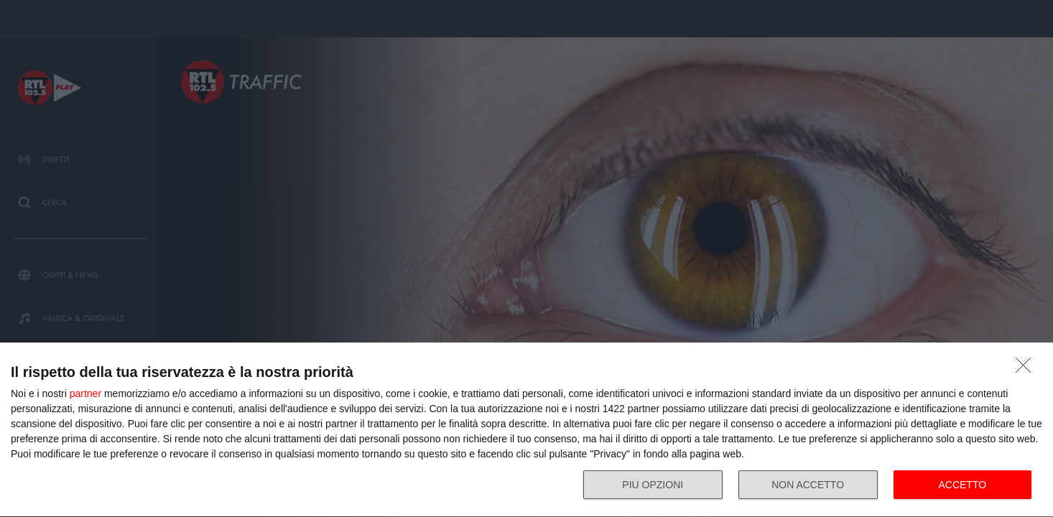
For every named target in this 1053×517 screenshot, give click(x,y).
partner (85, 393)
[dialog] (526, 430)
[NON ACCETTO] (1027, 369)
